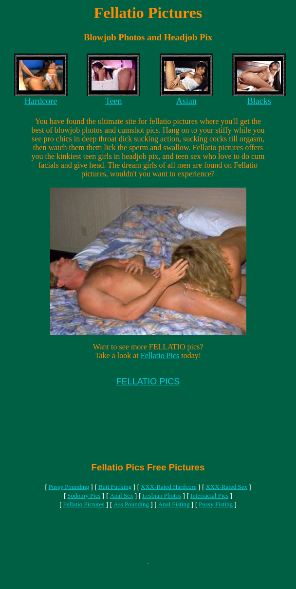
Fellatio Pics (160, 355)
